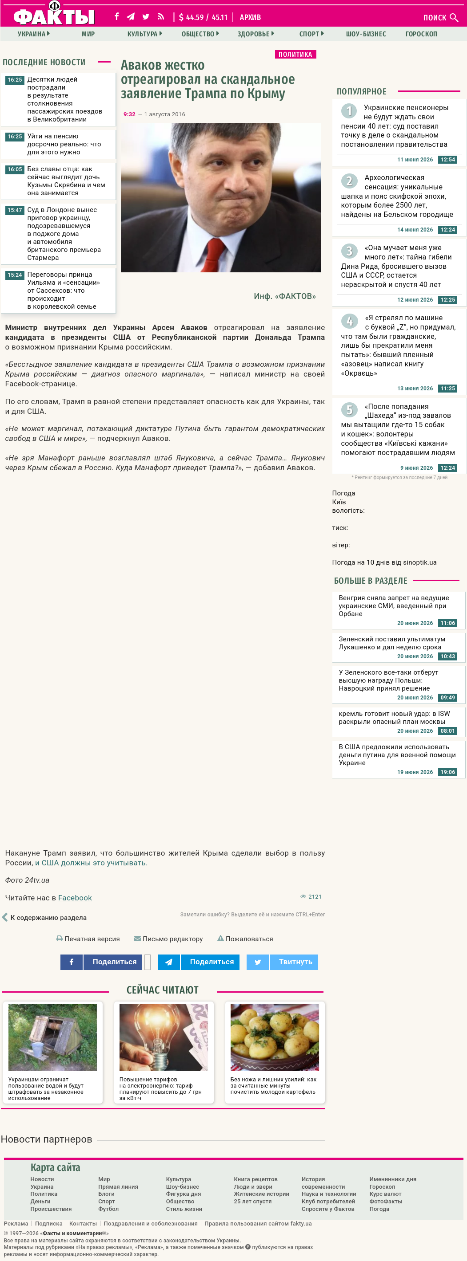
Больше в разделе (371, 580)
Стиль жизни (184, 1209)
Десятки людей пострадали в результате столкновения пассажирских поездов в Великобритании (65, 99)
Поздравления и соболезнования (151, 1223)
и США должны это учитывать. (91, 862)
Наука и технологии (329, 1193)
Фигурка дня (183, 1193)
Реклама (16, 1223)
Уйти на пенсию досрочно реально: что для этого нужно (64, 144)
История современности (323, 1183)
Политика (296, 54)
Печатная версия (92, 939)
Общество (198, 34)
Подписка (49, 1223)
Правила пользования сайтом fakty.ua (258, 1223)
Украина (32, 34)
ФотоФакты (386, 1201)
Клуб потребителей (328, 1201)
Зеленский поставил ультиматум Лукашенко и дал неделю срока (392, 643)
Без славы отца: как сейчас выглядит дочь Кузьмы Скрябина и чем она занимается (67, 181)
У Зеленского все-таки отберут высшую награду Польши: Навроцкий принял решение (389, 680)
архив (250, 17)
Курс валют (386, 1193)
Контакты (83, 1223)
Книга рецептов (256, 1179)
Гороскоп (422, 34)
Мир (88, 34)
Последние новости (44, 62)
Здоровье (253, 34)
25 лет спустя (252, 1201)
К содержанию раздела (49, 918)
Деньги (41, 1201)
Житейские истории (261, 1193)
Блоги (106, 1193)
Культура (143, 34)
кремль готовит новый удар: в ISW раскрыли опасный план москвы (395, 718)
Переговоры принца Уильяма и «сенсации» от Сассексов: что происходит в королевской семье (64, 290)
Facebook (75, 897)
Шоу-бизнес (366, 34)
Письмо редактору (173, 939)
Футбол (108, 1209)
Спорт (309, 34)
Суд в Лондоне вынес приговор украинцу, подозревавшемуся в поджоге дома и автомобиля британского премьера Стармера (64, 234)
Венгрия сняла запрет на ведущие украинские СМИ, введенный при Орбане (394, 606)
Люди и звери (253, 1186)
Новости (42, 1179)
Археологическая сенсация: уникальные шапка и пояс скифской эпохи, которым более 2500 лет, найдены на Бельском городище (397, 196)
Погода (380, 1209)
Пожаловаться (249, 939)
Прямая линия (118, 1186)
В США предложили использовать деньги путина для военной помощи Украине (397, 755)
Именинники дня (393, 1179)
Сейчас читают (163, 990)
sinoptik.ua (420, 562)
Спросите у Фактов (328, 1209)
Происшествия (51, 1209)
